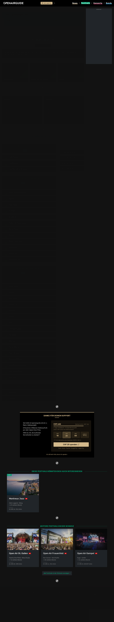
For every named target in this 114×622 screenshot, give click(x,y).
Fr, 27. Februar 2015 (71, 158)
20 (66, 435)
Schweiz (20, 9)
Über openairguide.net (65, 595)
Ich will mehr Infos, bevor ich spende (56, 454)
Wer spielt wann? (13, 24)
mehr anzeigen (21, 117)
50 (76, 435)
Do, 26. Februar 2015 (71, 152)
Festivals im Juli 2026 (14, 608)
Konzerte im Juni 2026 (40, 606)
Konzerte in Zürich (39, 598)
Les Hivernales (29, 9)
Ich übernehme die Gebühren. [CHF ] (67, 440)
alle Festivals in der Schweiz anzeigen (56, 573)
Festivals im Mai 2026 (14, 604)
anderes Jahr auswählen (43, 45)
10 (57, 435)
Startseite (5, 9)
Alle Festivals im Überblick (15, 612)
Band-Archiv (58, 24)
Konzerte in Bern (38, 600)
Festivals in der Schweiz (15, 598)
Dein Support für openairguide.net (69, 598)
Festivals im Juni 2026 (14, 606)
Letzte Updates (39, 23)
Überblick (29, 23)
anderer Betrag (85, 435)
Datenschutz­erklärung (65, 602)
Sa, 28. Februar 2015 (71, 163)
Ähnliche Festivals (41, 24)
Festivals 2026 (12, 602)
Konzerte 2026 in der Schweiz (42, 610)
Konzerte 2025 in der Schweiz (42, 608)
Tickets (28, 24)
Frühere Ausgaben (59, 23)
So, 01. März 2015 (71, 168)
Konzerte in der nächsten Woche (43, 602)
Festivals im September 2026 (16, 610)
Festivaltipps (11, 595)
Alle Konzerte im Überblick (41, 612)
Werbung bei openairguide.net (68, 600)
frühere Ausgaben (41, 9)
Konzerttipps (37, 595)
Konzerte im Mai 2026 (40, 604)
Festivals (13, 9)
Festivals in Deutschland (15, 600)
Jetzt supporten (46, 3)
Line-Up (10, 23)
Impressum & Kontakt (65, 604)
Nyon (58, 15)
